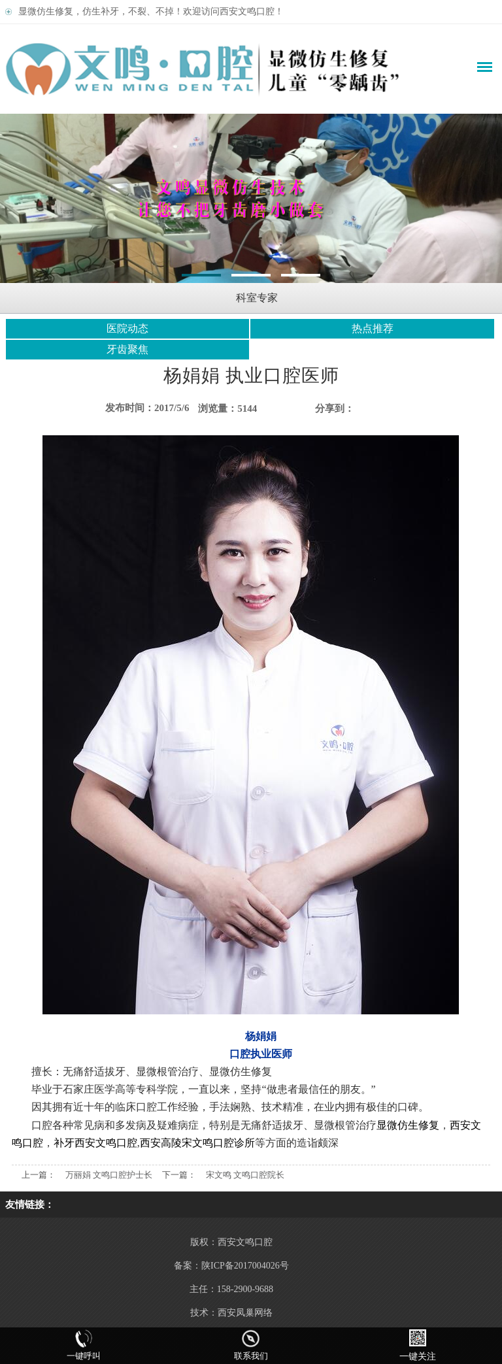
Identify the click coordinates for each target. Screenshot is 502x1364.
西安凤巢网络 (245, 1313)
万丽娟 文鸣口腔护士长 (108, 1175)
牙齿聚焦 (127, 349)
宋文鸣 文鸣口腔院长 (245, 1175)
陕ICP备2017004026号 (245, 1266)
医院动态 (127, 328)
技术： (204, 1313)
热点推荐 (372, 328)
